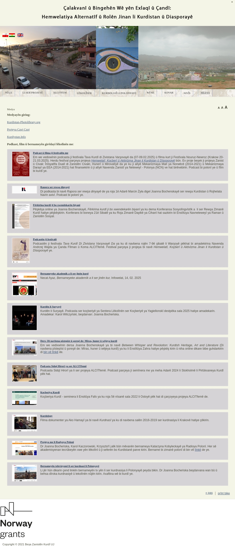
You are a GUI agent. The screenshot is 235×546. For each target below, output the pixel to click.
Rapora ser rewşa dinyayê (55, 187)
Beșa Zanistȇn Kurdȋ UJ (39, 544)
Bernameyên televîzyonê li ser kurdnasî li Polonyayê (69, 465)
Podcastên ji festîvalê (45, 239)
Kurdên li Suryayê (50, 306)
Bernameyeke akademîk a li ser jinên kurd (64, 273)
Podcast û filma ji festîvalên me (50, 152)
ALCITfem (60, 92)
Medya (205, 92)
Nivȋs (187, 93)
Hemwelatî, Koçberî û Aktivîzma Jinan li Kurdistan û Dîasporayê (133, 160)
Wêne (150, 92)
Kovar (169, 92)
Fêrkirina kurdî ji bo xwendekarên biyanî (56, 204)
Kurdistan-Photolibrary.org (23, 122)
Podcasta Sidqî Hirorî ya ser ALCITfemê (63, 366)
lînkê (198, 449)
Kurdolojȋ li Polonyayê (119, 93)
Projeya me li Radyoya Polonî (57, 441)
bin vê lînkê (50, 352)
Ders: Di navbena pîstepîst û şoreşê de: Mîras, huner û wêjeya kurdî (78, 340)
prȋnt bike (224, 493)
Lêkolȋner (84, 93)
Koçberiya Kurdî (50, 392)
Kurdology (46, 415)
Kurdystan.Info (16, 137)
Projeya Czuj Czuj (18, 129)
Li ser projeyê (33, 92)
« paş (209, 493)
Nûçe (8, 92)
